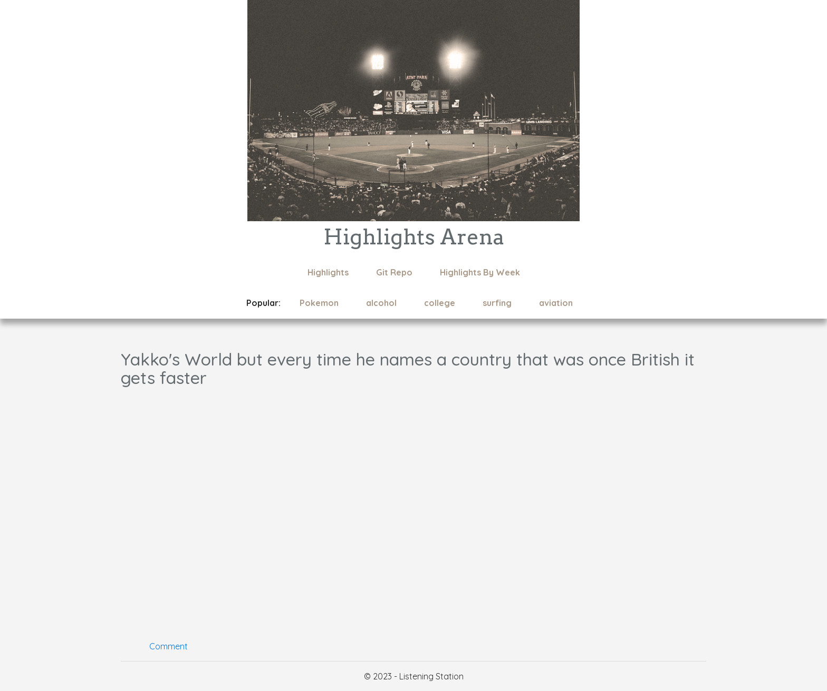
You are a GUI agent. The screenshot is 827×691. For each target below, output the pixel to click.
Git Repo (394, 272)
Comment (168, 646)
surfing (497, 303)
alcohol (381, 303)
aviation (556, 303)
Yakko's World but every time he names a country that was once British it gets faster (408, 368)
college (439, 303)
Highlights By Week (480, 272)
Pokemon (319, 303)
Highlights (328, 272)
